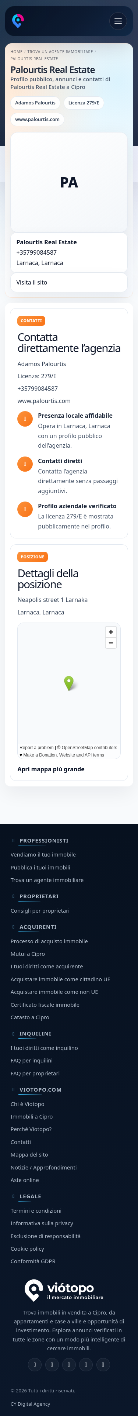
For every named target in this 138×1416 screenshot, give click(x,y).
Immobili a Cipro (32, 1116)
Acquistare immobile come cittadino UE (60, 979)
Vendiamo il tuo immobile (43, 854)
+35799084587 (36, 252)
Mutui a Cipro (28, 953)
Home (16, 51)
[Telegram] (86, 1365)
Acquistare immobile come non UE (54, 991)
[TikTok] (103, 1365)
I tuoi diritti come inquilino (44, 1047)
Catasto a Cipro (30, 1017)
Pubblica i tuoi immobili (40, 867)
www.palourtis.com (44, 401)
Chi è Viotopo (28, 1103)
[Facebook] (35, 1365)
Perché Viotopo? (31, 1129)
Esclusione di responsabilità (46, 1236)
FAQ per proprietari (35, 1073)
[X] (69, 1365)
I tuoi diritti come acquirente (47, 966)
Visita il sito (31, 282)
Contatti (21, 1141)
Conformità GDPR (33, 1261)
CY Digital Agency (30, 1404)
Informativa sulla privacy (42, 1223)
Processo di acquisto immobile (49, 941)
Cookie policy (27, 1248)
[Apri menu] (118, 21)
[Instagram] (52, 1365)
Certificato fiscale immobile (45, 1004)
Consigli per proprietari (40, 910)
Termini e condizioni (36, 1210)
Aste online (25, 1180)
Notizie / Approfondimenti (44, 1167)
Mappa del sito (29, 1154)
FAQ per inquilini (32, 1060)
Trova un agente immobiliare (60, 51)
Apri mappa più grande (50, 769)
